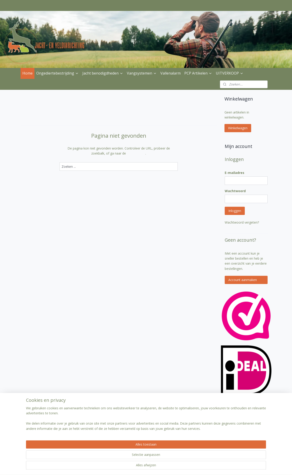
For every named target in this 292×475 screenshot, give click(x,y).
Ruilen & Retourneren (38, 428)
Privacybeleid (32, 433)
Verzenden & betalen (38, 423)
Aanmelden (185, 434)
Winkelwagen (238, 128)
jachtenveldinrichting (141, 410)
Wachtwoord (235, 191)
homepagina (136, 153)
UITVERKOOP (229, 73)
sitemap (133, 466)
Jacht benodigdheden (102, 73)
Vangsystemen (142, 73)
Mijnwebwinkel (200, 466)
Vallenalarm (170, 73)
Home (27, 73)
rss (143, 466)
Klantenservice (83, 418)
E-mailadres (234, 172)
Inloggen (234, 211)
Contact (78, 423)
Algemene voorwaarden (90, 428)
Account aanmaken (242, 280)
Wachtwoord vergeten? (242, 222)
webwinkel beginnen (160, 466)
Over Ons (29, 418)
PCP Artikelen (198, 73)
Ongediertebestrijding (57, 73)
